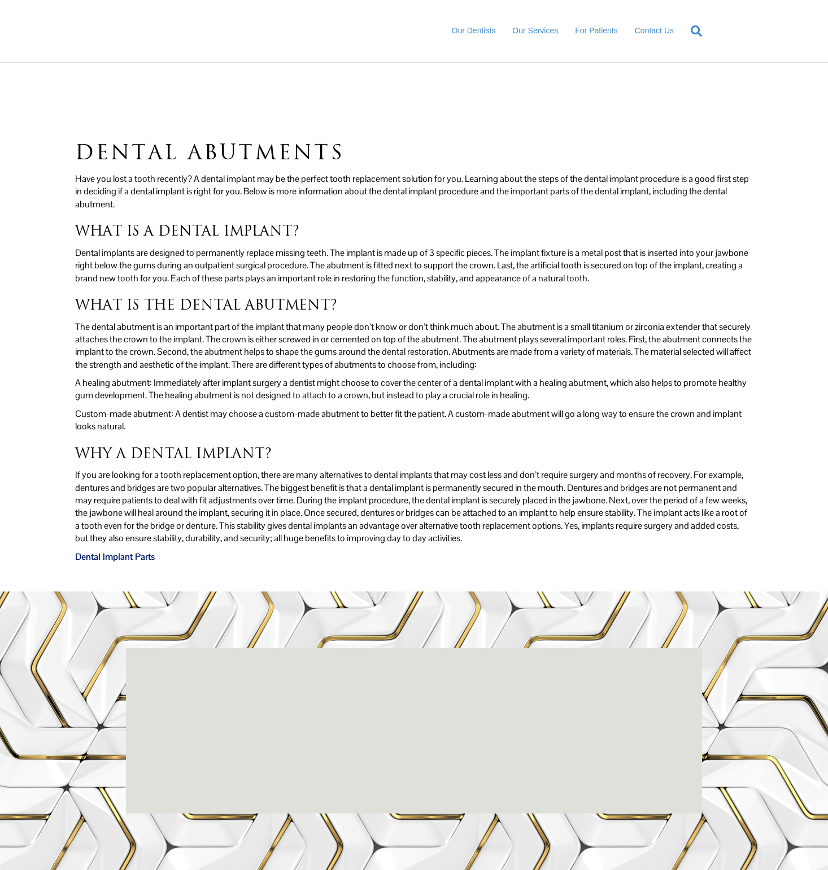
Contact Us (654, 30)
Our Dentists (474, 30)
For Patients (596, 30)
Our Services (535, 30)
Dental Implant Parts (115, 557)
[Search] (692, 31)
